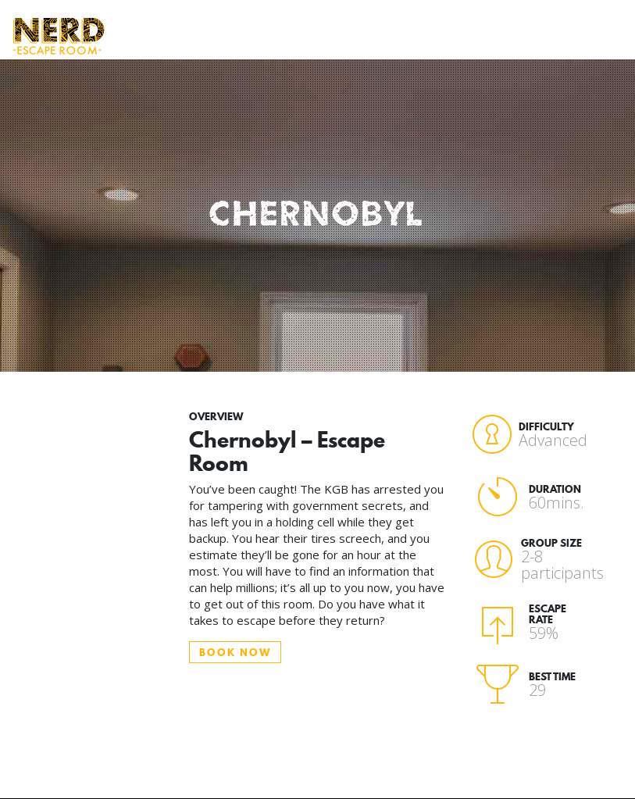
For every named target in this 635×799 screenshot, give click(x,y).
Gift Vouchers (489, 28)
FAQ (377, 20)
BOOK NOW (235, 652)
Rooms (322, 20)
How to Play (198, 36)
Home (145, 20)
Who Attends (257, 28)
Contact (561, 20)
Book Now (426, 28)
